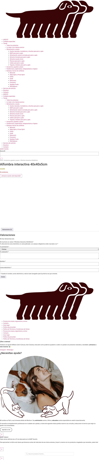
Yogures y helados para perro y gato (20, 65)
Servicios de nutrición (9, 88)
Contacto (6, 92)
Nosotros (6, 90)
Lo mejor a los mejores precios (15, 47)
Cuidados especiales (9, 41)
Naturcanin (13, 80)
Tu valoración (4, 252)
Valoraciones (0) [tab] (7, 229)
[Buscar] (1, 158)
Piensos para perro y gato (17, 61)
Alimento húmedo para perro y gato (20, 57)
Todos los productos (12, 45)
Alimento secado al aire (16, 59)
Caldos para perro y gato (17, 63)
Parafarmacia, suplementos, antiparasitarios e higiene (21, 69)
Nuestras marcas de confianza (15, 71)
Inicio (1, 160)
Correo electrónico (6, 267)
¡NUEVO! (5, 39)
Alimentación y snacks (12, 49)
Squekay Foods (14, 84)
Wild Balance (13, 86)
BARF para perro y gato (16, 53)
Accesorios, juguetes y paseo (14, 67)
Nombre (3, 261)
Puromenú (13, 82)
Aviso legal (6, 325)
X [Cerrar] (1, 434)
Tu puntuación (4, 246)
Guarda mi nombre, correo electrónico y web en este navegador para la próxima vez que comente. (29, 273)
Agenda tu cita (6, 429)
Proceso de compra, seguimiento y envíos (15, 321)
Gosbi (11, 78)
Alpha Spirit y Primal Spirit (17, 74)
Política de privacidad (9, 327)
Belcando (12, 73)
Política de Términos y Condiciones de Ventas (16, 329)
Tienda (5, 43)
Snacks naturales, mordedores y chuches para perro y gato (26, 51)
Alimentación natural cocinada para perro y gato (23, 55)
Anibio (11, 76)
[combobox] (49, 153)
